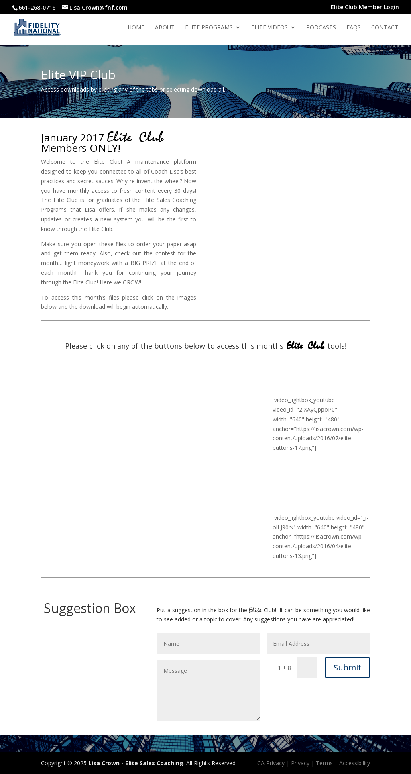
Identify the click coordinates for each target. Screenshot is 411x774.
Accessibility (354, 763)
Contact (384, 28)
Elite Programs (209, 28)
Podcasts (321, 28)
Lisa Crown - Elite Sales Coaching (135, 763)
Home (136, 28)
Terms (324, 763)
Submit (347, 667)
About (165, 28)
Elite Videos (269, 28)
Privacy (300, 763)
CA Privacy (271, 763)
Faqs (353, 28)
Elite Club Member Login (365, 7)
